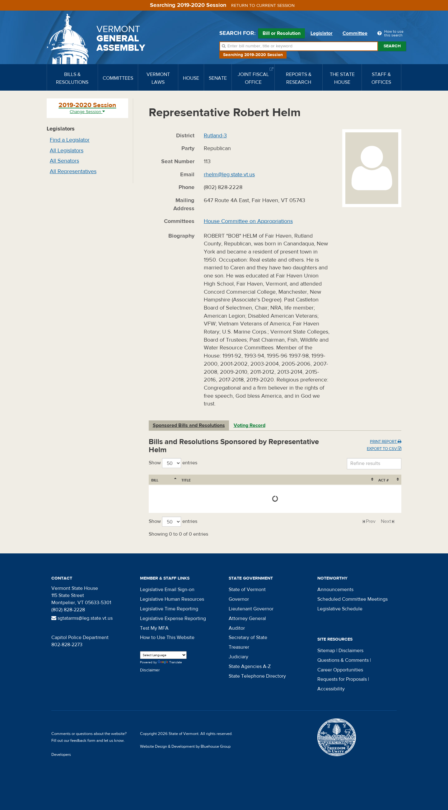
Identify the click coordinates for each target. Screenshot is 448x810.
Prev (371, 521)
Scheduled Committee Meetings (352, 599)
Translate (170, 662)
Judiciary (238, 657)
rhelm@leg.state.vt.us (229, 174)
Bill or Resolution (282, 34)
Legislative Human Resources (172, 599)
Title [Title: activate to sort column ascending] (186, 480)
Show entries (173, 463)
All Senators (64, 160)
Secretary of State (248, 637)
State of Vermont (247, 589)
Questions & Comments (343, 660)
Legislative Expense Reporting (173, 618)
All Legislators (66, 150)
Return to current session (263, 5)
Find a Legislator (70, 140)
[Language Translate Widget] (163, 655)
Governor (239, 599)
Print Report (385, 441)
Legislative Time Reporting (169, 609)
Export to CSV (384, 448)
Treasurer (239, 647)
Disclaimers (350, 650)
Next (386, 521)
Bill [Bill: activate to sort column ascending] (154, 480)
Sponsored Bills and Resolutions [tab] (189, 425)
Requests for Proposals (342, 679)
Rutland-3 (215, 135)
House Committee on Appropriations (248, 221)
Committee (355, 33)
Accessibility (331, 689)
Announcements (335, 589)
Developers (61, 754)
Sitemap (326, 650)
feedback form (83, 740)
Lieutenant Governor (251, 609)
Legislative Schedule (339, 609)
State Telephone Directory (257, 676)
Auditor (237, 628)
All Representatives (73, 171)
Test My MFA (154, 628)
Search (392, 46)
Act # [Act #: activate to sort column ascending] (383, 480)
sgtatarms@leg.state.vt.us (82, 618)
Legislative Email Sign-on (167, 589)
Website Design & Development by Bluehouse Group (185, 746)
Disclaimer (150, 670)
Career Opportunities (340, 670)
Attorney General (247, 618)
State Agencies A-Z (250, 666)
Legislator (321, 33)
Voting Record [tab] (249, 425)
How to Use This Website (167, 637)
